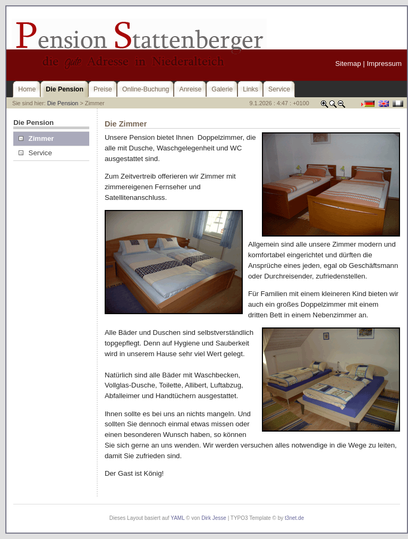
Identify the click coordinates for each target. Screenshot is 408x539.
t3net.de (294, 518)
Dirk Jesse (213, 518)
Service (35, 153)
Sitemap (348, 64)
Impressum (384, 64)
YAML (177, 518)
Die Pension (63, 103)
